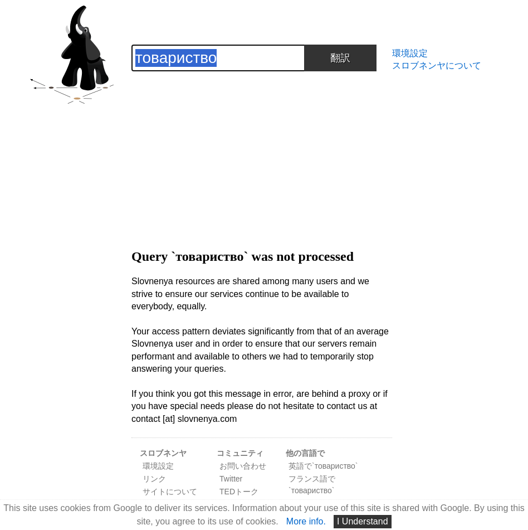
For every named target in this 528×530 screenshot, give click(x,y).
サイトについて (170, 491)
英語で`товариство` (323, 465)
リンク (154, 478)
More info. (306, 521)
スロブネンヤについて (436, 65)
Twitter (230, 478)
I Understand (362, 521)
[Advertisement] (261, 149)
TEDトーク (238, 491)
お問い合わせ (242, 465)
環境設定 (410, 53)
